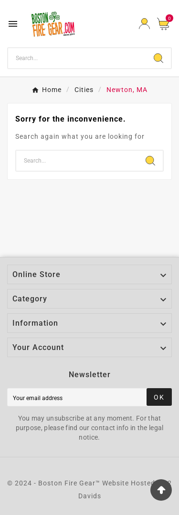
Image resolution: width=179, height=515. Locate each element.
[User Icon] (144, 23)
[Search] (77, 58)
